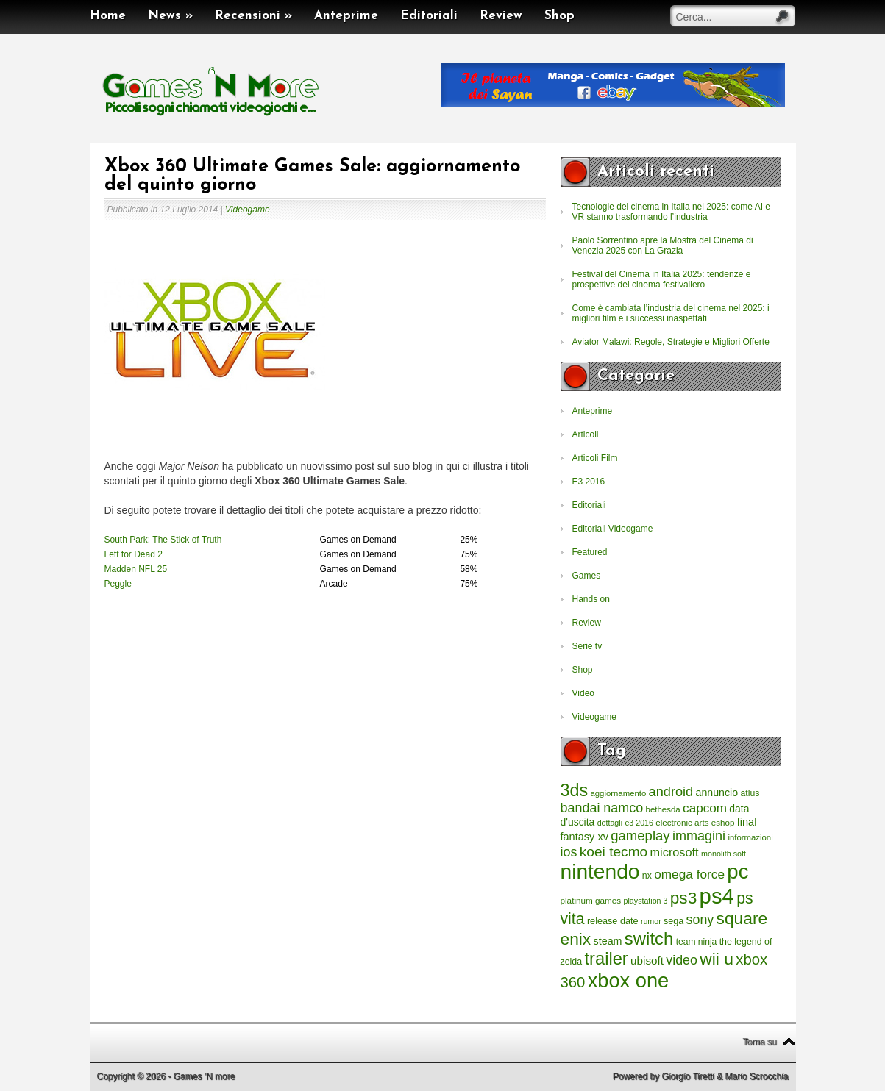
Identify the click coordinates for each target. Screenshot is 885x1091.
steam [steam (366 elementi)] (608, 941)
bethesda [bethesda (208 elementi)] (663, 809)
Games (586, 575)
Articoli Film (595, 458)
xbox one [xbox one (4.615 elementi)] (628, 980)
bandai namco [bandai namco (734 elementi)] (602, 808)
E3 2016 (588, 481)
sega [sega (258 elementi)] (673, 921)
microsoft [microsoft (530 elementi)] (674, 852)
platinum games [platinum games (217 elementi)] (591, 900)
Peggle (118, 584)
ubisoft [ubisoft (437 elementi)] (647, 960)
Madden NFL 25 (136, 569)
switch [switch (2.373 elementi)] (649, 938)
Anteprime (346, 16)
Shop (559, 16)
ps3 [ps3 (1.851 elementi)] (683, 898)
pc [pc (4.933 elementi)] (737, 871)
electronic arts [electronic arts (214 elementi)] (681, 822)
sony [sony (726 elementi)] (700, 919)
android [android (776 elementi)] (671, 791)
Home (108, 16)
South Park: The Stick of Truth (163, 539)
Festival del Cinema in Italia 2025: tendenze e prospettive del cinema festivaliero (661, 279)
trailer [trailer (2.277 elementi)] (606, 958)
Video (583, 693)
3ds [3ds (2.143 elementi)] (575, 790)
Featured (590, 552)
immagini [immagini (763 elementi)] (698, 836)
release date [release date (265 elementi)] (613, 921)
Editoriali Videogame (612, 528)
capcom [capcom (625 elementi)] (705, 808)
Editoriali (429, 16)
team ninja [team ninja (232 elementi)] (696, 942)
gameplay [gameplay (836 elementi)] (640, 835)
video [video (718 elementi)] (681, 960)
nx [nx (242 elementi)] (647, 875)
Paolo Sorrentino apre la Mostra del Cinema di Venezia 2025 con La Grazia (662, 245)
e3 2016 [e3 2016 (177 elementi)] (639, 822)
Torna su (759, 1042)
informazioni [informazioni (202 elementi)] (750, 837)
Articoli (585, 434)
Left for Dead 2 (133, 554)
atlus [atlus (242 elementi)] (749, 793)
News (170, 16)
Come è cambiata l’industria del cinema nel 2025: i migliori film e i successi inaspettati (671, 313)
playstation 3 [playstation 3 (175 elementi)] (646, 900)
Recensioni (253, 16)
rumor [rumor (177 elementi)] (651, 921)
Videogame (247, 209)
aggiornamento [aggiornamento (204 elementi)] (618, 793)
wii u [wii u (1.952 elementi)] (716, 958)
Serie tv (587, 646)
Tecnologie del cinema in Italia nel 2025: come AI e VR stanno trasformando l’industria (671, 211)
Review (501, 16)
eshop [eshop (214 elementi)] (723, 822)
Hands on (591, 599)
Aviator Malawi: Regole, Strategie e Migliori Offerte (671, 342)
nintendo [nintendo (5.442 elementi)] (600, 871)
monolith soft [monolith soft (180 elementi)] (723, 853)
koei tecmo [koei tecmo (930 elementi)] (613, 851)
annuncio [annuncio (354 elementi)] (717, 792)
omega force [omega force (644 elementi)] (689, 874)
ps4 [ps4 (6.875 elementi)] (717, 896)
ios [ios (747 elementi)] (569, 852)
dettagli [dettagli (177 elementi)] (609, 822)
